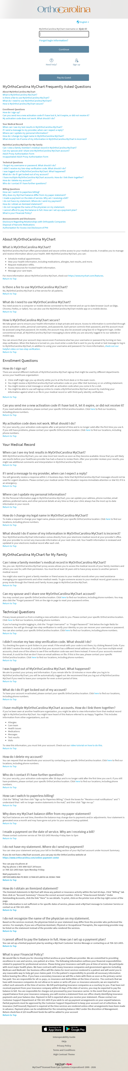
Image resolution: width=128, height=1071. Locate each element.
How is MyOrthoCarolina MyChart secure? (23, 103)
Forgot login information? (53, 40)
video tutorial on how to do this (86, 745)
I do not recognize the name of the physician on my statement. (34, 207)
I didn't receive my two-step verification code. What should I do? (34, 168)
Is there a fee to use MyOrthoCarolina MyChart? (26, 97)
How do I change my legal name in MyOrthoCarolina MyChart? (33, 136)
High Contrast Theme (64, 1054)
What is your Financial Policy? (17, 213)
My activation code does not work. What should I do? (29, 118)
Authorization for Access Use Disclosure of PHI (25, 227)
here (92, 409)
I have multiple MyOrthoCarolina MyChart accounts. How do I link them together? (43, 177)
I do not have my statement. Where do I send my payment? (32, 201)
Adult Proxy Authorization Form (18, 153)
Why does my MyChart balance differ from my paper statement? (34, 195)
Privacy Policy (64, 1045)
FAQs (64, 1041)
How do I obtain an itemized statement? (22, 204)
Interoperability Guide (64, 1037)
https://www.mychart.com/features (85, 275)
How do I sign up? (11, 112)
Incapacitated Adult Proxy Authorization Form (25, 156)
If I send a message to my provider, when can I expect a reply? (33, 130)
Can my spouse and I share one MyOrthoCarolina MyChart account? (36, 150)
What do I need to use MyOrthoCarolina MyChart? (27, 100)
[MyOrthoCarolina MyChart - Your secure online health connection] (64, 9)
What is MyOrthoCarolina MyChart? (20, 94)
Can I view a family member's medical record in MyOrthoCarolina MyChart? (39, 147)
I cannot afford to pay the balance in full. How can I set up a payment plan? (40, 210)
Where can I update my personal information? (25, 133)
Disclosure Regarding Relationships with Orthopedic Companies (34, 221)
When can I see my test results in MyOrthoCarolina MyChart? (32, 127)
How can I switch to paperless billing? (21, 192)
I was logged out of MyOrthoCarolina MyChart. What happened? (34, 171)
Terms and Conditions (64, 1050)
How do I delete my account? (17, 180)
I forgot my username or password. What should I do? (29, 165)
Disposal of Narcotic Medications (19, 224)
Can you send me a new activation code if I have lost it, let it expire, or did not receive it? (46, 115)
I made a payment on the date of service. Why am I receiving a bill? (35, 198)
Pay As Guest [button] (64, 77)
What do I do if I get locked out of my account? (26, 174)
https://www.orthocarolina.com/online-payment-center (31, 857)
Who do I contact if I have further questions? (24, 183)
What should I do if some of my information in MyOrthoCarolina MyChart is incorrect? (45, 139)
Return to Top (9, 278)
